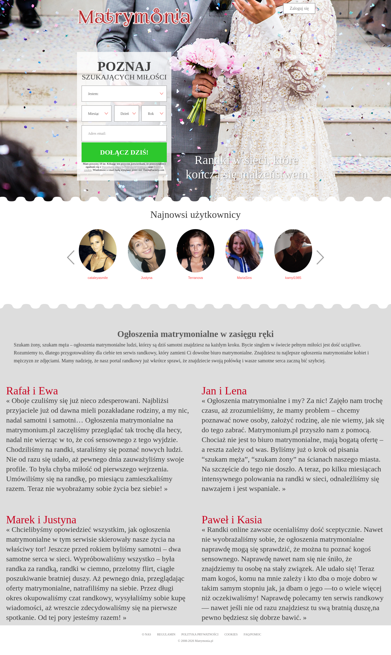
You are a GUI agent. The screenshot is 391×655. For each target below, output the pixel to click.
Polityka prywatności (199, 634)
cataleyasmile (98, 278)
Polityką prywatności (136, 166)
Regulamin (166, 634)
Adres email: (124, 133)
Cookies (231, 634)
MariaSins (244, 278)
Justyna (146, 278)
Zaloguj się (299, 8)
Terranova (195, 278)
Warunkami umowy (112, 166)
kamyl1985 (293, 278)
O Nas (146, 634)
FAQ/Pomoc (252, 634)
